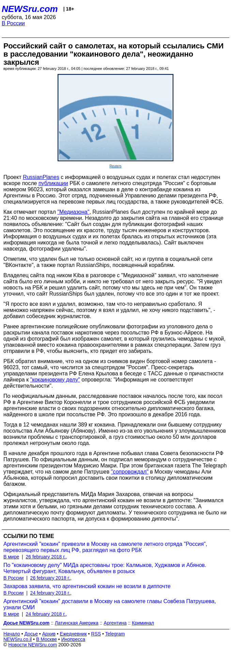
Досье (31, 634)
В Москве (46, 639)
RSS (96, 634)
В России (13, 23)
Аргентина (115, 623)
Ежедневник (73, 634)
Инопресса (73, 639)
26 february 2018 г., (46, 556)
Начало (11, 634)
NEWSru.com (30, 9)
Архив (49, 634)
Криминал (143, 623)
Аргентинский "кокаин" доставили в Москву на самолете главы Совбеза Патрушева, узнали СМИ (109, 604)
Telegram (115, 634)
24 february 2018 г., (51, 593)
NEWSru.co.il (17, 639)
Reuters (115, 166)
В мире (11, 556)
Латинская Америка (76, 623)
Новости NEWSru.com (32, 644)
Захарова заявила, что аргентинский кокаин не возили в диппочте (87, 586)
